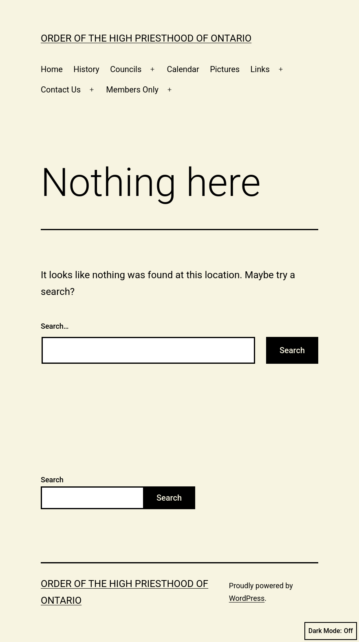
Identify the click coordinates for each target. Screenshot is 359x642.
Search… (55, 326)
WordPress (246, 598)
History (86, 69)
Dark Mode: (330, 631)
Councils (125, 69)
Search (52, 479)
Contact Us (61, 90)
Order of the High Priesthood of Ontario (146, 38)
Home (52, 69)
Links (260, 69)
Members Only (132, 90)
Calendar (183, 69)
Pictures (225, 69)
